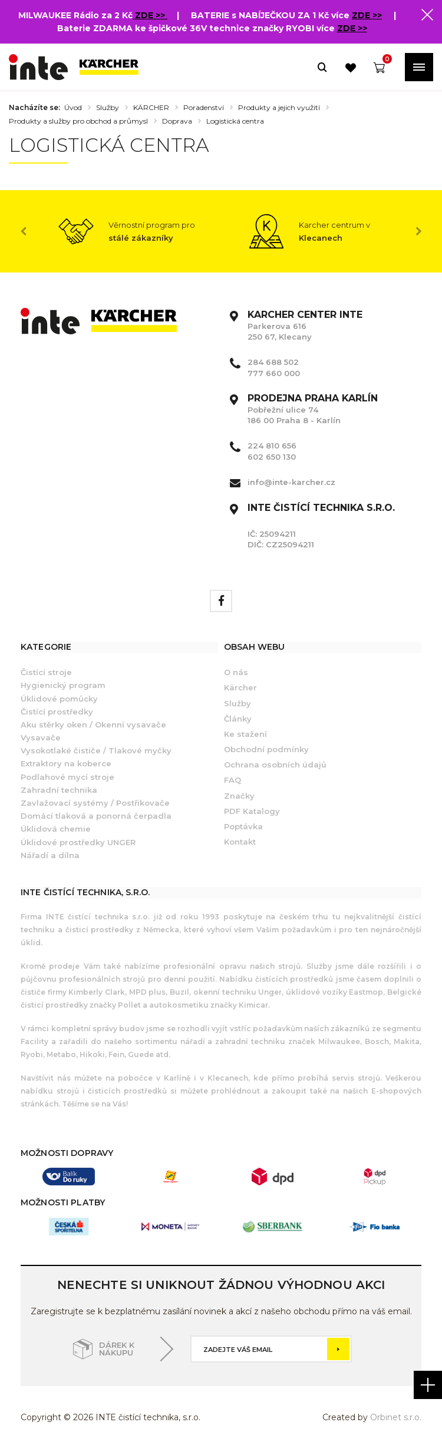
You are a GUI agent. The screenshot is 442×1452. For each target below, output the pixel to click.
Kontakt (240, 841)
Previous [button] (23, 231)
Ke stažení (245, 734)
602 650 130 (272, 456)
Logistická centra (235, 121)
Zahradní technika (59, 790)
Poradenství (203, 108)
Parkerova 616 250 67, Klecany (305, 325)
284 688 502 (273, 362)
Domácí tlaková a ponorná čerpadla (96, 815)
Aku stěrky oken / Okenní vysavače (93, 724)
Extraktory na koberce (66, 763)
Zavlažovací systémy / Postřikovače (95, 803)
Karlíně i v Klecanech (204, 1078)
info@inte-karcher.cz (291, 482)
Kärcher (240, 687)
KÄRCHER (151, 108)
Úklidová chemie (56, 828)
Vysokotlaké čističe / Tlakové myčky (96, 750)
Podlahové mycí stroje (67, 777)
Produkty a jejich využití (279, 108)
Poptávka (243, 826)
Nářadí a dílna (50, 855)
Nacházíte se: (34, 108)
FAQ (232, 780)
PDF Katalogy (252, 811)
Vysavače (41, 737)
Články (238, 718)
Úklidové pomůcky (59, 698)
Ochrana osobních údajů (275, 764)
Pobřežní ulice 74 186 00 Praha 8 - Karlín (313, 409)
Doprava (177, 121)
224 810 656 (272, 445)
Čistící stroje (46, 672)
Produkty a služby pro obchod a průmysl (78, 121)
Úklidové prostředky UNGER (78, 842)
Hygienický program (63, 685)
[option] (129, 231)
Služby (107, 108)
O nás (236, 672)
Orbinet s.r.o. (395, 1417)
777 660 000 (274, 373)
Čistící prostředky (57, 711)
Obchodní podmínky (266, 749)
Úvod (73, 108)
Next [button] (418, 231)
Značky (239, 795)
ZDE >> (151, 15)
